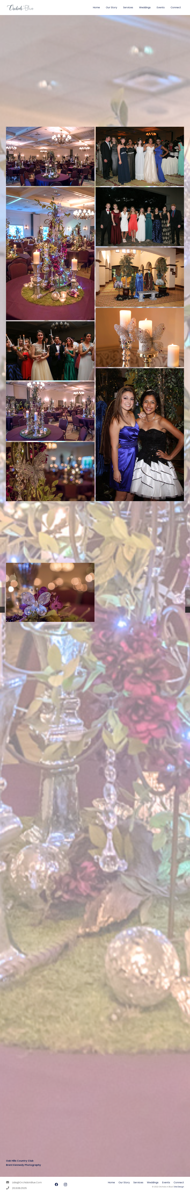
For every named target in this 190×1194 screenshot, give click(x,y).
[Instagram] (65, 1184)
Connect (179, 1182)
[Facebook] (56, 1184)
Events (166, 1182)
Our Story (124, 1182)
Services (138, 1182)
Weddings (152, 1182)
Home (111, 1182)
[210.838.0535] (9, 1188)
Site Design (179, 1186)
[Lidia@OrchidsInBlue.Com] (9, 1182)
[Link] (20, 7)
